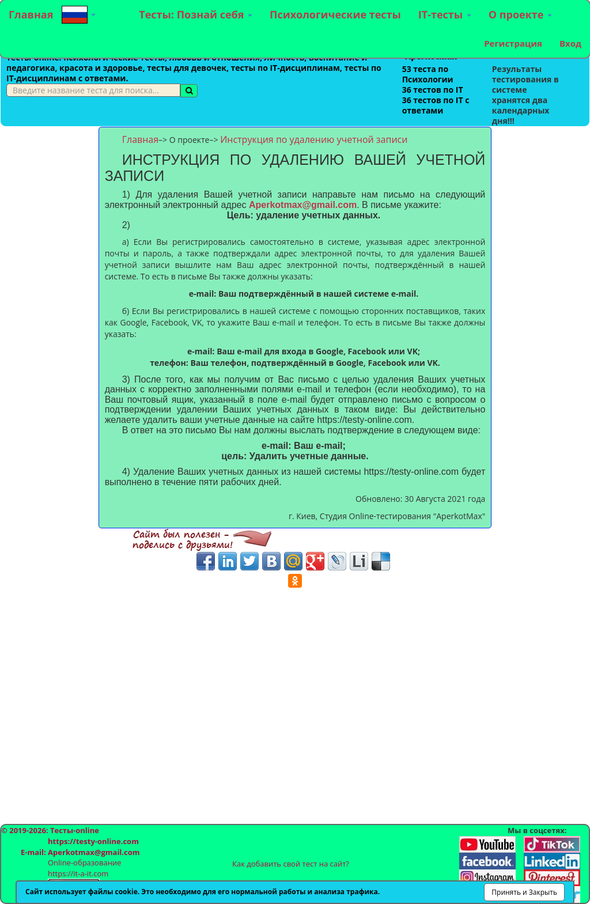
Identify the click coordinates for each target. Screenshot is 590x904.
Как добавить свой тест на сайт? (290, 863)
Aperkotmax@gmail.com (303, 205)
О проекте (520, 14)
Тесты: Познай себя (195, 14)
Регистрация (513, 43)
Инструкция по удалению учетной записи (313, 139)
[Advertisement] (49, 299)
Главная (31, 14)
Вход (570, 43)
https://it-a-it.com (78, 873)
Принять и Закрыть (524, 892)
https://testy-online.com (93, 841)
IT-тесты (444, 14)
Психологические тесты (335, 14)
